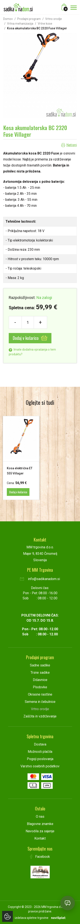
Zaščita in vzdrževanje (40, 716)
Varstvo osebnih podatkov (40, 766)
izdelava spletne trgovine (31, 918)
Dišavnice (40, 680)
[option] (21, 458)
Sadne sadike (40, 665)
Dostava (40, 744)
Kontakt (40, 838)
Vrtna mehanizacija (20, 23)
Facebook (40, 857)
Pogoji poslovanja (40, 759)
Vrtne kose (45, 23)
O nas (40, 816)
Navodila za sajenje (40, 831)
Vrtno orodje (53, 19)
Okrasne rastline (40, 694)
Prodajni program (29, 19)
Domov (8, 19)
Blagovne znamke (40, 824)
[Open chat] (67, 903)
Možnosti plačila (40, 752)
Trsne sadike (40, 672)
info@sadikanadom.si (40, 579)
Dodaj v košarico (30, 338)
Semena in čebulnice (40, 702)
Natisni (71, 145)
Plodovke (40, 687)
